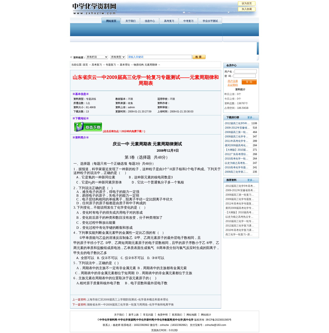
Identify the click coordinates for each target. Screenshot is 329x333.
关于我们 (130, 21)
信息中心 (150, 21)
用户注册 (233, 81)
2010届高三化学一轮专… (240, 221)
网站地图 (192, 314)
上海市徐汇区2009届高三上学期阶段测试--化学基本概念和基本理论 (127, 299)
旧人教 (173, 51)
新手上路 (134, 314)
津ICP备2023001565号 (218, 319)
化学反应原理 (124, 51)
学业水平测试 (210, 21)
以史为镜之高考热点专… (239, 216)
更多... (251, 117)
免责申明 (163, 314)
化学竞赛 (240, 51)
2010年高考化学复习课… (240, 230)
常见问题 (148, 314)
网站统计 (206, 314)
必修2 (78, 51)
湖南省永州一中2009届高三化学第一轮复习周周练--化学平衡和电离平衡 (130, 304)
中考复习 (188, 21)
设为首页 (247, 3)
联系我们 (177, 314)
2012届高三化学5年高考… (240, 185)
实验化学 (151, 51)
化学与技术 (98, 51)
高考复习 (169, 21)
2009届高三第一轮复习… (240, 194)
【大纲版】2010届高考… (240, 212)
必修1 (78, 46)
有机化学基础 (151, 46)
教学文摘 (240, 46)
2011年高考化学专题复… (240, 203)
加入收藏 (247, 9)
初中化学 (219, 46)
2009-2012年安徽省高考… (240, 190)
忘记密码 (233, 84)
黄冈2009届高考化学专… (240, 208)
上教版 (173, 46)
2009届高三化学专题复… (240, 199)
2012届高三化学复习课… (240, 225)
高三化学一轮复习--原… (239, 234)
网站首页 (111, 21)
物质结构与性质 (124, 46)
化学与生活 (98, 46)
